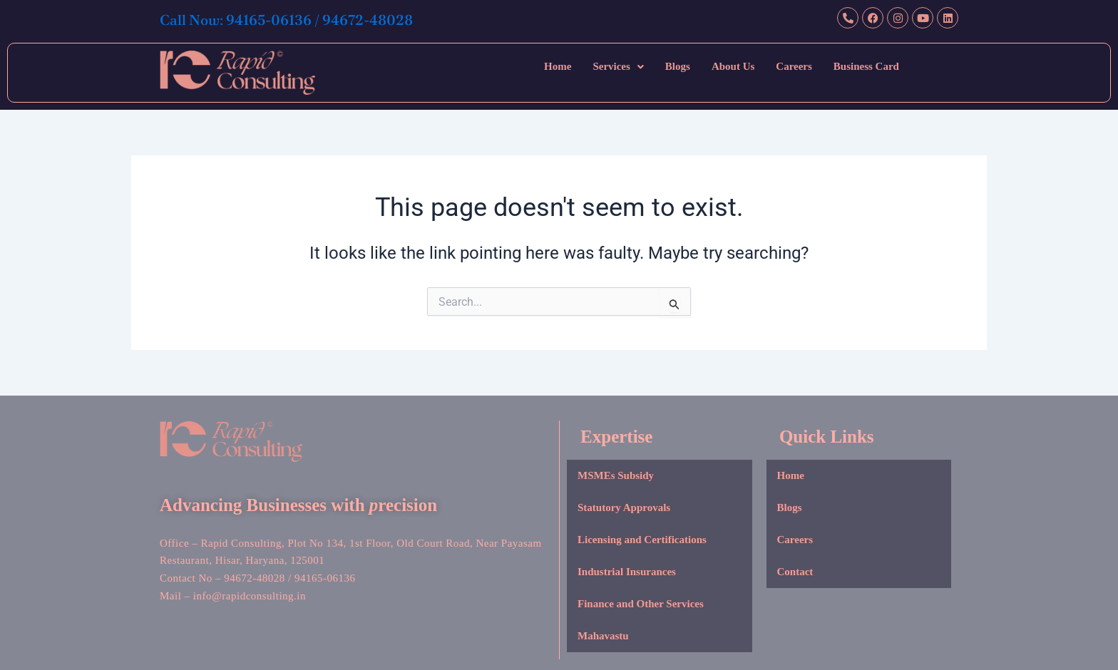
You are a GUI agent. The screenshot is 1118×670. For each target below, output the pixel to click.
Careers (794, 66)
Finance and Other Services (641, 603)
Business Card (866, 66)
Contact (795, 571)
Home (557, 66)
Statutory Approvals (624, 507)
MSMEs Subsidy (616, 475)
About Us (733, 66)
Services (618, 66)
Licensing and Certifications (642, 539)
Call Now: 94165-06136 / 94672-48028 (310, 19)
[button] (618, 67)
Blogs (677, 66)
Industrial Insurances (627, 571)
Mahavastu (603, 635)
